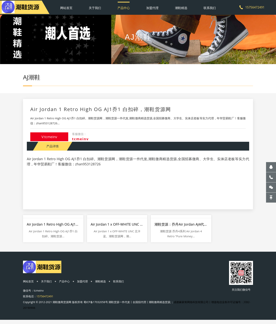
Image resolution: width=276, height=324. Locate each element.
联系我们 (206, 7)
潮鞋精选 (178, 7)
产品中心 (124, 7)
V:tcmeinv (50, 139)
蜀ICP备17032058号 (96, 306)
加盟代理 (151, 7)
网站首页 (70, 7)
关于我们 (97, 7)
